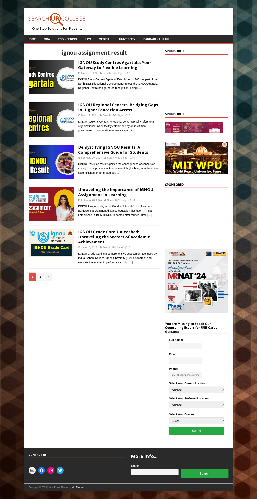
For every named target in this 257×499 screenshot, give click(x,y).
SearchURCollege (113, 73)
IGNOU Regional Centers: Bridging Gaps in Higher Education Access (118, 107)
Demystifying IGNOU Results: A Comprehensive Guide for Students (113, 150)
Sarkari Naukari (156, 39)
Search (135, 465)
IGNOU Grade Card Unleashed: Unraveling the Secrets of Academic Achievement (114, 237)
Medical (105, 39)
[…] (139, 87)
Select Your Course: (182, 414)
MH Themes (78, 487)
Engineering (67, 39)
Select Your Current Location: (188, 383)
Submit (197, 430)
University (127, 39)
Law (88, 39)
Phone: (173, 368)
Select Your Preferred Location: (189, 398)
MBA (47, 39)
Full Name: (176, 339)
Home (32, 39)
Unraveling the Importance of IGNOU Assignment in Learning (115, 192)
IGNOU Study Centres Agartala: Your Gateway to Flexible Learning (114, 65)
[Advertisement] (196, 83)
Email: (173, 354)
